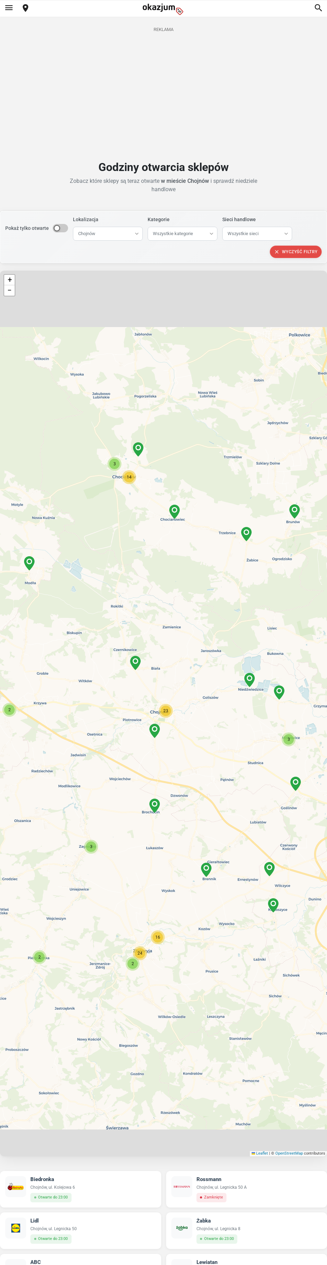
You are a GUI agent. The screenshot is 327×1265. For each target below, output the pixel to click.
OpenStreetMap (289, 1153)
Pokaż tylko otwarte (27, 228)
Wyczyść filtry (296, 252)
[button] (166, 711)
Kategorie (159, 219)
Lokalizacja (85, 219)
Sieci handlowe (239, 219)
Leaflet (260, 1153)
